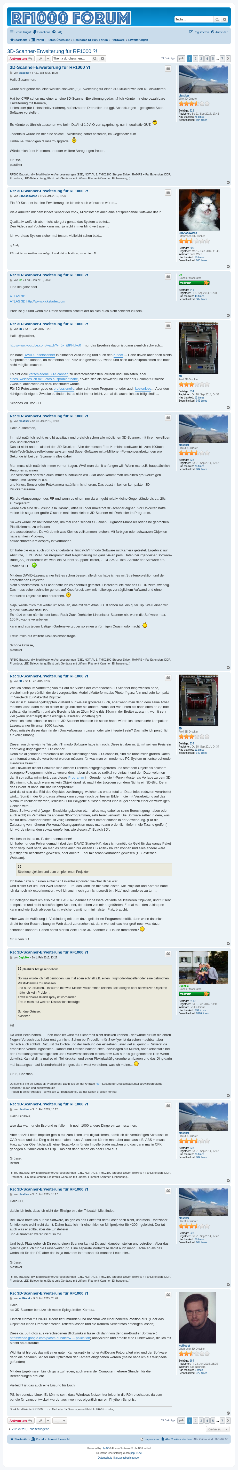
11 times (199, 397)
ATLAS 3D (17, 296)
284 (192, 1360)
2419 (192, 1001)
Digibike (184, 986)
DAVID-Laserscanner (39, 355)
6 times (199, 1370)
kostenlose (143, 388)
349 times (201, 400)
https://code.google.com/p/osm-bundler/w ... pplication (50, 1338)
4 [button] (207, 58)
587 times (201, 299)
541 (192, 290)
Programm (76, 777)
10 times (199, 257)
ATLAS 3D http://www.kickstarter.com (37, 301)
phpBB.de (136, 1453)
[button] (181, 58)
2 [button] (195, 58)
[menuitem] (41, 32)
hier (98, 1083)
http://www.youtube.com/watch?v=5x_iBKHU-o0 (45, 345)
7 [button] (222, 58)
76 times (199, 116)
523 (192, 110)
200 (192, 248)
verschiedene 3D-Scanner (48, 374)
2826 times (202, 1013)
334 (192, 391)
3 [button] (201, 58)
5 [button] (213, 58)
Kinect (118, 355)
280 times (200, 1010)
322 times (201, 1373)
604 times (201, 120)
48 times (199, 296)
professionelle (64, 388)
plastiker (184, 95)
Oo (180, 275)
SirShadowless (188, 233)
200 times (201, 260)
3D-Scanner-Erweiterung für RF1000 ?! (52, 51)
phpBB (105, 1448)
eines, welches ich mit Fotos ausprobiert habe (44, 379)
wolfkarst (184, 1345)
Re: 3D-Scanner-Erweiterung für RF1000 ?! (49, 191)
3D (180, 376)
